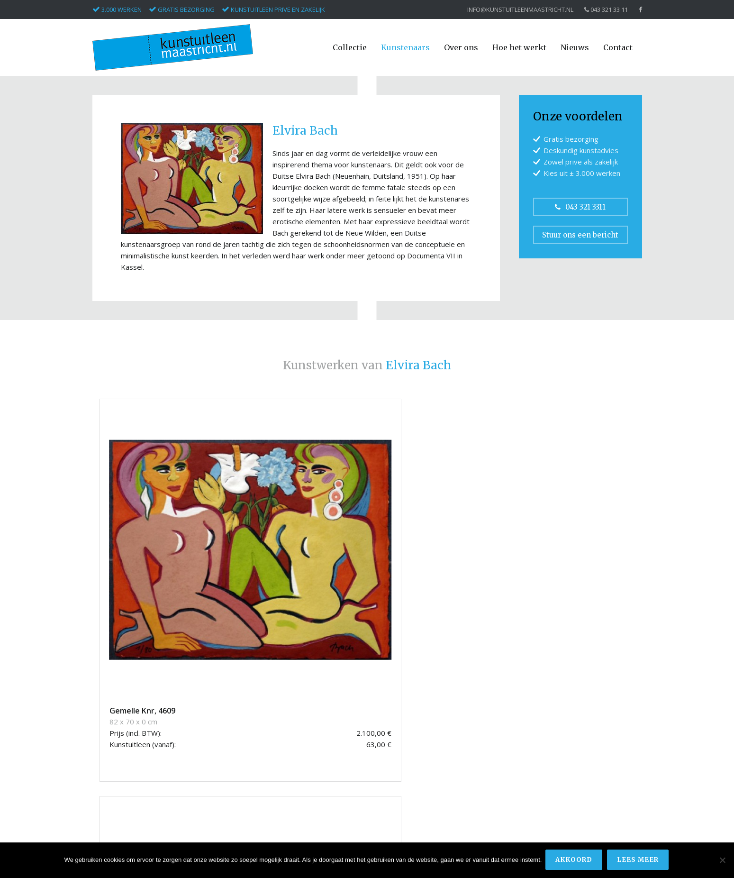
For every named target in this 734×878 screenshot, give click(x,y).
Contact (618, 47)
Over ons (461, 47)
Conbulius (107, 734)
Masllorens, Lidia (118, 776)
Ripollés (104, 798)
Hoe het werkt (519, 47)
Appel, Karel (110, 702)
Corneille (105, 745)
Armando (106, 712)
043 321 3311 (580, 206)
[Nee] (722, 861)
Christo (103, 723)
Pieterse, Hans (114, 787)
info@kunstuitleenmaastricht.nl (520, 10)
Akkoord (574, 861)
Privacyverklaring (544, 784)
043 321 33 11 (606, 10)
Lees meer (639, 861)
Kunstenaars (405, 47)
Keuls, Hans (110, 765)
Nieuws (575, 47)
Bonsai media (608, 825)
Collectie (350, 47)
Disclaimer (535, 774)
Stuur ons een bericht (580, 234)
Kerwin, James (114, 755)
